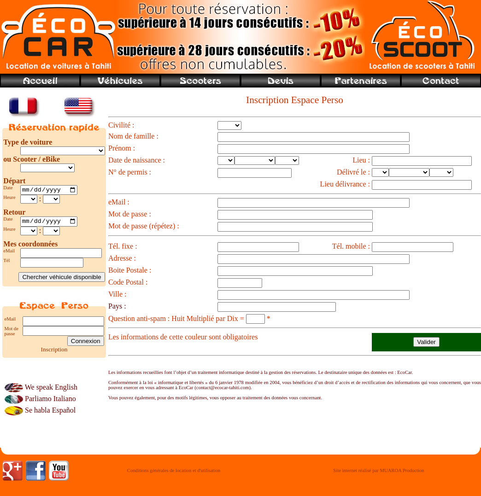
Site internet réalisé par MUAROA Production (378, 473)
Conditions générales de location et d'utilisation (173, 473)
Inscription (54, 351)
